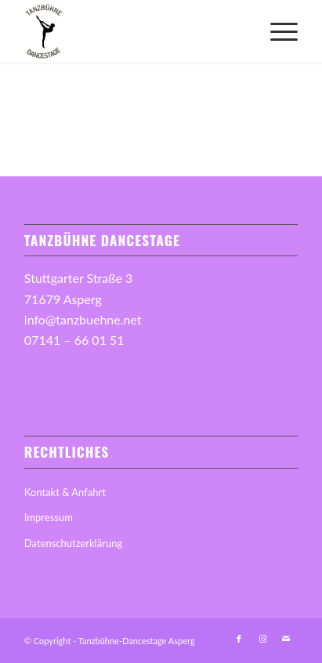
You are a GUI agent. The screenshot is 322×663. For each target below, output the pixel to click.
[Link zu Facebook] (239, 638)
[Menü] (276, 31)
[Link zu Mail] (286, 638)
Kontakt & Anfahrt (65, 492)
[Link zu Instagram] (262, 638)
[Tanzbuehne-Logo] (133, 31)
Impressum (48, 517)
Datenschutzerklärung (73, 543)
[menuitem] (276, 31)
